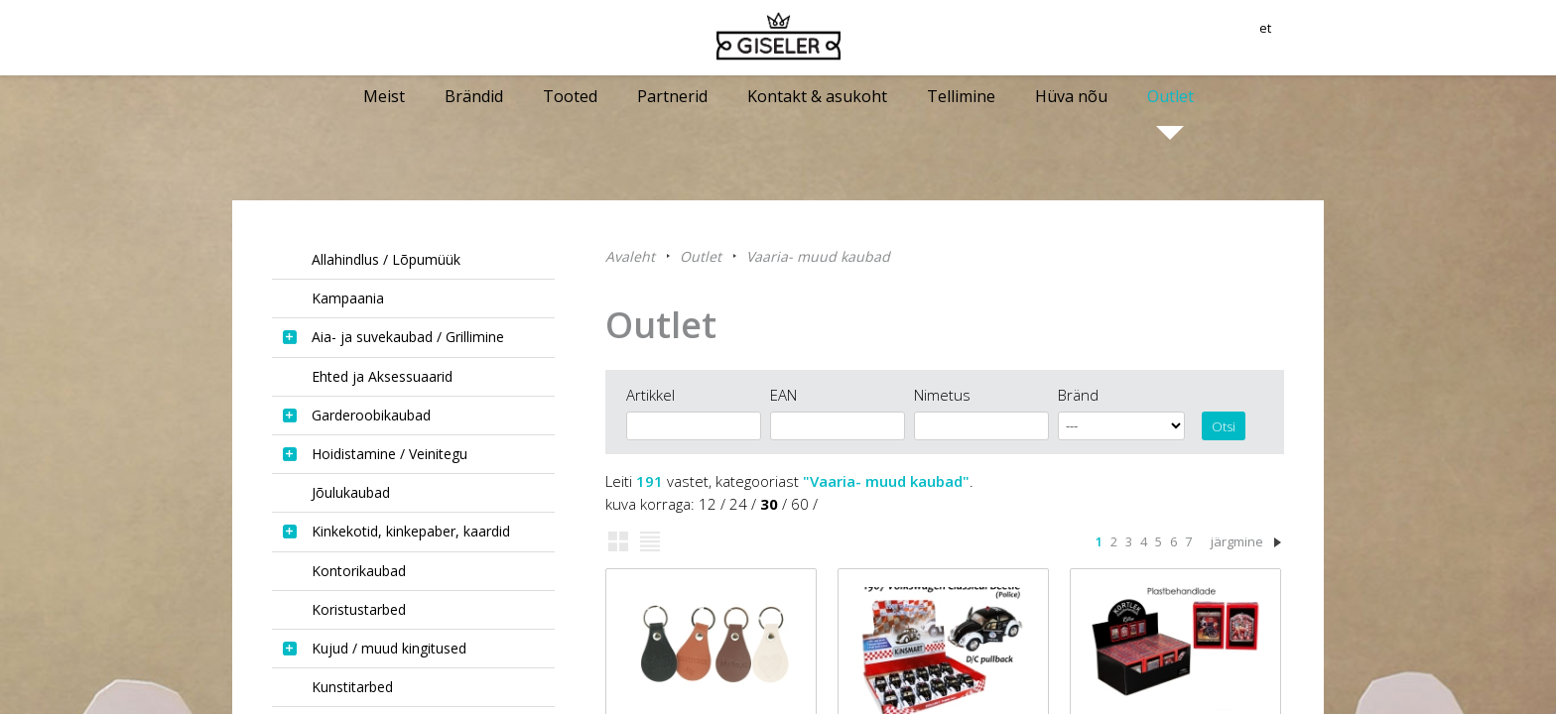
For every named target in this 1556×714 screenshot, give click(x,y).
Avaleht (630, 256)
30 (769, 504)
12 (707, 504)
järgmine (1237, 541)
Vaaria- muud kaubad (818, 256)
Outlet (700, 256)
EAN (783, 395)
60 (800, 504)
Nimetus (942, 395)
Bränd (1078, 395)
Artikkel (650, 395)
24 (738, 504)
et (1316, 35)
